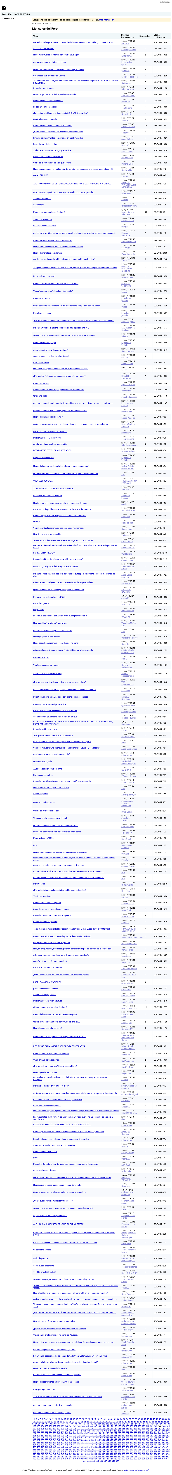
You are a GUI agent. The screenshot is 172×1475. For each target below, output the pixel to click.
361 (135, 1440)
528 (123, 1452)
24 (92, 1419)
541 (38, 1454)
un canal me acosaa (42, 1250)
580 (58, 1456)
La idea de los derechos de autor (47, 495)
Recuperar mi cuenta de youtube (47, 967)
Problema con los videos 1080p (47, 438)
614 (58, 1459)
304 (42, 1438)
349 (87, 1440)
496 (131, 1449)
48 (163, 1419)
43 (148, 1419)
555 (95, 1454)
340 (50, 1440)
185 (111, 1428)
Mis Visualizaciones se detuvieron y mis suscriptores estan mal (61, 616)
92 (156, 1421)
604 (155, 1456)
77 (111, 1421)
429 (135, 1445)
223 (127, 1431)
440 (42, 1447)
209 (70, 1431)
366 (155, 1440)
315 (87, 1438)
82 (126, 1421)
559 (111, 1454)
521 (95, 1452)
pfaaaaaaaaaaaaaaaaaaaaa (45, 988)
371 (38, 1442)
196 (155, 1428)
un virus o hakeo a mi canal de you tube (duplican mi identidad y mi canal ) (65, 1362)
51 (34, 1421)
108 (75, 1424)
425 (119, 1445)
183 (103, 1428)
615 (62, 1459)
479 (62, 1449)
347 (78, 1440)
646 (101, 1461)
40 (139, 1419)
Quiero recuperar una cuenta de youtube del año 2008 (56, 1022)
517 (78, 1452)
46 (157, 1419)
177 (78, 1428)
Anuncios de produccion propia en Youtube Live (54, 1145)
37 (130, 1419)
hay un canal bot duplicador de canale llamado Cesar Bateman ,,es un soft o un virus (70, 1356)
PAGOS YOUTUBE (41, 362)
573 (168, 1454)
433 (151, 1445)
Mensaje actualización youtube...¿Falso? (51, 1086)
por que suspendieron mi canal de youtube (51, 942)
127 (152, 1424)
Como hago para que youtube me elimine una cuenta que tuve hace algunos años (68, 1131)
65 (76, 1421)
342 (58, 1440)
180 (91, 1428)
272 (50, 1435)
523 (103, 1452)
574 (34, 1456)
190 (131, 1428)
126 (148, 1424)
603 (151, 1456)
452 (91, 1447)
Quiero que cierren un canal (45, 1072)
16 (68, 1419)
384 (91, 1442)
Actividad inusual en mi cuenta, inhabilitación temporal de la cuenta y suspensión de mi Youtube (75, 1093)
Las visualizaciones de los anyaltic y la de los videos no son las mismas (64, 689)
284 (99, 1435)
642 (85, 1461)
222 (123, 1431)
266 (163, 1433)
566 (139, 1454)
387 (103, 1442)
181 (95, 1428)
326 (131, 1438)
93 (159, 1421)
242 (66, 1433)
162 (155, 1426)
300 (163, 1435)
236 (42, 1433)
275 (62, 1435)
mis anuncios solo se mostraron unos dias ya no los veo (57, 1099)
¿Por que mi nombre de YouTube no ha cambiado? (55, 1066)
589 (95, 1456)
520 (91, 1452)
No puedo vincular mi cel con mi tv (48, 417)
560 (115, 1454)
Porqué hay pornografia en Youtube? (49, 212)
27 (100, 1419)
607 (168, 1456)
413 (70, 1445)
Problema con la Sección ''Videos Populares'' (52, 125)
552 (83, 1454)
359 (127, 1440)
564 (131, 1454)
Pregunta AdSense (41, 298)
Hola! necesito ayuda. (42, 761)
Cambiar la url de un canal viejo (46, 1060)
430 (139, 1445)
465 (143, 1447)
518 (83, 1452)
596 (123, 1456)
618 (74, 1459)
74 (102, 1421)
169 (46, 1428)
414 (74, 1445)
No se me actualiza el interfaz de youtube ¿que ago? (56, 55)
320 (107, 1438)
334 (163, 1438)
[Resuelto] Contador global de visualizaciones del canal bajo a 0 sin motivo (65, 1164)
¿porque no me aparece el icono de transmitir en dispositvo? (59, 1329)
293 (135, 1435)
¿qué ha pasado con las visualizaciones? (51, 356)
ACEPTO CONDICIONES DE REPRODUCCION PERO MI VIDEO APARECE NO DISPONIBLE (72, 184)
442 (50, 1447)
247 (87, 1433)
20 (80, 1419)
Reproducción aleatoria (43, 88)
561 (119, 1454)
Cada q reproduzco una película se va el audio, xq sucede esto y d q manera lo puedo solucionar (75, 1299)
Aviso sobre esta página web (136, 1470)
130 (164, 1424)
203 (46, 1431)
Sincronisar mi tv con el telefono (47, 673)
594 (115, 1456)
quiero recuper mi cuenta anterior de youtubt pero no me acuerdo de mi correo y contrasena (73, 403)
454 (99, 1447)
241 (62, 1433)
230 (155, 1431)
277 (70, 1435)
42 (145, 1419)
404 (34, 1445)
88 (144, 1421)
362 (139, 1440)
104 (59, 1424)
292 (131, 1435)
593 (111, 1456)
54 (43, 1421)
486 (91, 1449)
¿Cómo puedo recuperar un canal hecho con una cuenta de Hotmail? (63, 1208)
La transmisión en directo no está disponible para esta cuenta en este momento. (68, 871)
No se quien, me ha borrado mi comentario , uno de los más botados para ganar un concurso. (73, 1342)
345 (70, 1440)
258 (131, 1433)
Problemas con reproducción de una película (52, 240)
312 (74, 1438)
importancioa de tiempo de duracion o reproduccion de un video (61, 1139)
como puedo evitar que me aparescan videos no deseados (58, 865)
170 (50, 1428)
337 (38, 1440)
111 (87, 1424)
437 (168, 1445)
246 (83, 1433)
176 (74, 1428)
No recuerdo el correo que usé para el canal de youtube (57, 1185)
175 (70, 1428)
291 (127, 1435)
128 (156, 1424)
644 (93, 1461)
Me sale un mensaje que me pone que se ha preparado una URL (61, 328)
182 (99, 1428)
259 (135, 1433)
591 (103, 1456)
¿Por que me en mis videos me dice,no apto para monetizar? (59, 682)
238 (50, 1433)
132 (34, 1426)
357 (119, 1440)
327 (135, 1438)
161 (151, 1426)
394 (131, 1442)
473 (38, 1449)
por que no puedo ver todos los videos (49, 62)
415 (78, 1445)
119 (119, 1424)
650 (117, 1461)
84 (132, 1421)
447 (70, 1447)
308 (58, 1438)
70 (91, 1421)
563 (127, 1454)
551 (78, 1454)
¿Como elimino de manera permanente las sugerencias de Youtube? (63, 540)
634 (139, 1459)
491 (111, 1449)
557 (103, 1454)
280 (83, 1435)
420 (99, 1445)
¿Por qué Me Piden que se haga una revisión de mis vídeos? (59, 376)
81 (123, 1421)
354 (107, 1440)
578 (50, 1456)
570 (155, 1454)
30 (109, 1419)
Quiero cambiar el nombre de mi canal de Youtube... (55, 1335)
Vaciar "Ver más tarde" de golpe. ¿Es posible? (53, 291)
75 (105, 1421)
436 (163, 1445)
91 (153, 1421)
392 (123, 1442)
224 (131, 1431)
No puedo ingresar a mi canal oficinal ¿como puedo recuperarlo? (61, 466)
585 (78, 1456)
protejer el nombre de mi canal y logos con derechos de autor (60, 410)
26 (98, 1419)
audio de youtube (40, 1258)
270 (42, 1435)
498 (139, 1449)
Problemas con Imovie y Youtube (47, 1001)
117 (111, 1424)
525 (111, 1452)
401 (159, 1442)
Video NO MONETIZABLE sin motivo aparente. (53, 488)
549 (70, 1454)
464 (139, 1447)
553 (87, 1454)
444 (58, 1447)
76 (108, 1421)
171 (54, 1428)
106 (67, 1424)
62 (67, 1421)
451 (87, 1447)
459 (119, 1447)
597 (127, 1456)
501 (151, 1449)
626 (107, 1459)
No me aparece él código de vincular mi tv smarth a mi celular (60, 853)
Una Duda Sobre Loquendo (45, 119)
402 (163, 1442)
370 (34, 1442)
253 (111, 1433)
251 (103, 1433)
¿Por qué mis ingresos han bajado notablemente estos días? (59, 890)
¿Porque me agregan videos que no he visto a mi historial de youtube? (63, 1279)
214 (91, 1431)
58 (55, 1421)
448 (74, 1447)
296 (147, 1435)
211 (78, 1431)
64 (73, 1421)
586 (83, 1456)
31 (112, 1419)
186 (115, 1428)
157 (135, 1426)
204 (50, 1431)
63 (70, 1421)
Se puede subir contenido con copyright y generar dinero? (58, 559)
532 (139, 1452)
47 (160, 1419)
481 (70, 1449)
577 (46, 1456)
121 (127, 1424)
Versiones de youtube (42, 219)
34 (121, 1419)
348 (83, 1440)
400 (155, 1442)
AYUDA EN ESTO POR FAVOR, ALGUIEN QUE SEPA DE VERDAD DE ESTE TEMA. (67, 1396)
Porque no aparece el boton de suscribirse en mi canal (57, 832)
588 (91, 1456)
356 (115, 1440)
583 (70, 1456)
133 (38, 1426)
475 (46, 1449)
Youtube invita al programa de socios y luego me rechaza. (58, 528)
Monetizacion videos (42, 313)
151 (111, 1426)
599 (135, 1456)
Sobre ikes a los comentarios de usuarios (51, 909)
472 (34, 1449)
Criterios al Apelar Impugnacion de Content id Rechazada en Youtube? (63, 650)
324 (123, 1438)
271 (46, 1435)
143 (78, 1426)
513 (62, 1452)
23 (89, 1419)
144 (83, 1426)
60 (61, 1421)
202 (42, 1431)
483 (78, 1449)
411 (62, 1445)
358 (123, 1440)
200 (34, 1431)
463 (135, 1447)
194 (147, 1428)
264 (155, 1433)
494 (123, 1449)
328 (139, 1438)
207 (62, 1431)
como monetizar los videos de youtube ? (50, 350)
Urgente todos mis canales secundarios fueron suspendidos (59, 1192)
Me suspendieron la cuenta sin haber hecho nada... (55, 825)
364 (147, 1440)
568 (147, 1454)
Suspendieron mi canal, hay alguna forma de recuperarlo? (58, 389)
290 (123, 1435)
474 (42, 1449)
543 (46, 1454)
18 (74, 1419)
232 (163, 1431)
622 (91, 1459)
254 (115, 1433)
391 (119, 1442)
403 (168, 1442)
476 (50, 1449)
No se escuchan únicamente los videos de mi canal (55, 643)
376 (58, 1442)
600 (139, 1456)
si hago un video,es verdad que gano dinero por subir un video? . (61, 955)
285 (103, 1435)
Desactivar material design (45, 144)
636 (147, 1459)
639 (159, 1459)
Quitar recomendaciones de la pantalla (50, 1368)
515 (70, 1452)
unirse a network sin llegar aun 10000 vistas (52, 630)
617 (70, 1459)
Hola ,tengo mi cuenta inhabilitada (48, 534)
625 (103, 1459)
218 (107, 1431)
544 (50, 1454)
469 (159, 1447)
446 (66, 1447)
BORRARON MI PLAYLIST (44, 553)
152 (115, 1426)
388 (107, 1442)
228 (147, 1431)
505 (168, 1449)
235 (38, 1433)
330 (147, 1438)
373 (46, 1442)
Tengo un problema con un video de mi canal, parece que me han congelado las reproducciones (75, 268)
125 (144, 1424)
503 (159, 1449)
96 (168, 1421)
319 (103, 1438)
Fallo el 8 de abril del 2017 (44, 226)
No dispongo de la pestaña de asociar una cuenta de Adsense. (60, 503)
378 (66, 1442)
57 (52, 1421)
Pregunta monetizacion (43, 457)
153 (119, 1426)
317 (95, 1438)
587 (87, 1456)
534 (147, 1452)
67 (82, 1421)
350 (91, 1440)
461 (127, 1447)
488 (99, 1449)
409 (54, 1445)
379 (70, 1442)
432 (147, 1445)
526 (115, 1452)
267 (168, 1433)
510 (50, 1452)
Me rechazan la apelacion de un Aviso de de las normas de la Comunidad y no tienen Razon (73, 42)
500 (147, 1449)
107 (71, 1424)
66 (79, 1421)
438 (34, 1447)
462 (131, 1447)
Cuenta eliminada (41, 383)
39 (136, 1419)
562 (123, 1454)
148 (99, 1426)
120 (123, 1424)
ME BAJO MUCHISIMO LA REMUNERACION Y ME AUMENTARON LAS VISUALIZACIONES (72, 1177)
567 (143, 1454)
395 (135, 1442)
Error (35, 845)
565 (135, 1454)
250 (99, 1433)
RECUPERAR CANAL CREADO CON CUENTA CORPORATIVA (59, 1046)
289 (119, 1435)
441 (46, 1447)
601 (143, 1456)
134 (42, 1426)
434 (155, 1445)
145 (87, 1426)
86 (138, 1421)
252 (107, 1433)
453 (95, 1447)
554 (91, 1454)
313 (78, 1438)
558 (107, 1454)
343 (62, 1440)
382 (83, 1442)
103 (55, 1424)
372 (42, 1442)
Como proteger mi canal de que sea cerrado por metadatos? (59, 515)
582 (66, 1456)
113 (95, 1424)
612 (50, 1459)
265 (159, 1433)
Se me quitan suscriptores (44, 1170)
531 (135, 1452)
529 (127, 1452)
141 (70, 1426)
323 (119, 1438)
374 (50, 1442)
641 (168, 1459)
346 (74, 1440)
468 (155, 1447)
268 (34, 1435)
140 (66, 1426)
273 (54, 1435)
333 (159, 1438)
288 (115, 1435)
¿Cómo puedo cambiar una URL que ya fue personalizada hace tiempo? (64, 335)
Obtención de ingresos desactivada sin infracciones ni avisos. (60, 369)
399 (151, 1442)
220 (115, 1431)
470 (163, 1447)
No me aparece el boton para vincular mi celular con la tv (58, 247)
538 (163, 1452)
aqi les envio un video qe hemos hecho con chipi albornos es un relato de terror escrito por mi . (74, 233)
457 (111, 1447)
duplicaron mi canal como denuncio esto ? (51, 754)
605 (159, 1456)
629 (119, 1459)
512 (58, 1452)
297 (151, 1435)
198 (163, 1428)
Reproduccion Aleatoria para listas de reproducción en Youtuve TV (62, 781)
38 (133, 1419)
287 (111, 1435)
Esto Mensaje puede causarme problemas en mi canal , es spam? (62, 741)
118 (115, 1424)
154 (123, 1426)
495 (127, 1449)
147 (95, 1426)
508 (42, 1452)
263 (151, 1433)
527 (119, 1452)
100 (42, 1424)
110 (83, 1424)
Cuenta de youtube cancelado (46, 811)
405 (38, 1445)
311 (70, 1438)
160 (147, 1426)
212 (83, 1431)
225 (135, 1431)
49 (166, 1419)
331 (151, 1438)
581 (62, 1456)
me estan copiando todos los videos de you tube (54, 1350)
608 (34, 1459)
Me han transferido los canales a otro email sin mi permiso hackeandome (65, 473)
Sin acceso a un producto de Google (49, 76)
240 (58, 1433)
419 (95, 1445)
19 (77, 1419)
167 (38, 1428)
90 (150, 1421)
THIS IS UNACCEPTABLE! (44, 1272)
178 (83, 1428)
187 (119, 1428)
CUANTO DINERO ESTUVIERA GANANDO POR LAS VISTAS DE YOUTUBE (65, 1242)
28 (103, 1419)
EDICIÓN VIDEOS (41, 658)
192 (139, 1428)
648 (109, 1461)
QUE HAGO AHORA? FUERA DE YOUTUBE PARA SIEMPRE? (58, 1224)
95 (165, 1421)
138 (58, 1426)
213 (87, 1431)
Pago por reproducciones (44, 1389)
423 (111, 1445)
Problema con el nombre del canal (48, 100)
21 (83, 1419)
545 (54, 1454)
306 (50, 1438)
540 (34, 1454)
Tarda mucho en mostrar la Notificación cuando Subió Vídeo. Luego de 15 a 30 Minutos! (71, 929)
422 (107, 1445)
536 (155, 1452)
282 (91, 1435)
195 (151, 1428)
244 (74, 1433)
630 (123, 1459)
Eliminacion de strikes (43, 775)
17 (71, 1419)
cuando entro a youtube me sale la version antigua (55, 717)
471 (168, 1447)
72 (97, 1421)
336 (34, 1440)
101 (46, 1424)
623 (95, 1459)
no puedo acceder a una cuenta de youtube (52, 1412)
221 (119, 1431)
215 (95, 1431)
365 (151, 1440)
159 (143, 1426)
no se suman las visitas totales (47, 1106)
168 (42, 1428)
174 (66, 1428)
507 (38, 1452)
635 (143, 1459)
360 (131, 1440)
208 (66, 1431)
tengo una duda (40, 396)
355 (111, 1440)
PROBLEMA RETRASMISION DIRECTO (50, 431)
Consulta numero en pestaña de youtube (51, 1053)
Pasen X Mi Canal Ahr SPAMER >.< (48, 156)
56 (49, 1421)
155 (127, 1426)
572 (163, 1454)
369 (168, 1440)
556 (99, 1454)
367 (159, 1440)
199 (168, 1428)
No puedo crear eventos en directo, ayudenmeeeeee (56, 1382)
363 (143, 1440)
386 (99, 1442)
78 (114, 1421)
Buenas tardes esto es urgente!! (47, 902)
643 (89, 1461)
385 (95, 1442)
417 (87, 1445)
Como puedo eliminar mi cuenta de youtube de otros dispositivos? (62, 936)
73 (100, 1421)
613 (54, 1459)
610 (42, 1459)
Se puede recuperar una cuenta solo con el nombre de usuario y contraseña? (66, 748)
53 (40, 1421)
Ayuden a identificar (42, 198)
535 (151, 1452)
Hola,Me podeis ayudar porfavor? (47, 1028)
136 (50, 1426)
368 (163, 1440)
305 (46, 1438)
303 (38, 1438)
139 (62, 1426)
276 (66, 1435)
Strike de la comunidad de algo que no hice (52, 150)
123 (135, 1424)
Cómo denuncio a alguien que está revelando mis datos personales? (63, 582)
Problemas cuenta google (44, 342)
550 (74, 1454)
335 (168, 1438)
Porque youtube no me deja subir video (50, 704)
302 (34, 1438)
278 (74, 1435)
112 (91, 1424)
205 (54, 1431)
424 (115, 1445)
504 (163, 1449)
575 (38, 1456)
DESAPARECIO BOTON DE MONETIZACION (52, 450)
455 (103, 1447)
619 (78, 1459)
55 (46, 1421)
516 (74, 1452)
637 (151, 1459)
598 (131, 1456)
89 (147, 1421)
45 (154, 1419)
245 (78, 1433)
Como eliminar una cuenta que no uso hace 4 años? (55, 283)
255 (119, 1433)
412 (66, 1445)
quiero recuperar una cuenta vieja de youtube (53, 1405)
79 (117, 1421)
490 (107, 1449)
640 (163, 1459)
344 (66, 1440)
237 (46, 1433)
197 (159, 1428)
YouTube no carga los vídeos (46, 665)
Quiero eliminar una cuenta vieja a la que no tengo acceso (58, 589)
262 (147, 1433)
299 (159, 1435)
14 (62, 1419)
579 (54, 1456)
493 (119, 1449)
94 (162, 1421)
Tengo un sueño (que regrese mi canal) (50, 818)
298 (155, 1435)
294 (139, 1435)
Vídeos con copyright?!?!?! (44, 994)
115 (103, 1424)
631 (127, 1459)
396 (139, 1442)
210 (74, 1431)
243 (70, 1433)
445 (62, 1447)
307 (54, 1438)
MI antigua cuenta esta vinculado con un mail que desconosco (60, 697)
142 (74, 1426)
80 (120, 1421)
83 (129, 1421)
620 (83, 1459)
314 (83, 1438)
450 (83, 1447)
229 (151, 1431)
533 (143, 1452)
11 (53, 1419)
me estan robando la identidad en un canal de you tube (57, 1374)
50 (168, 1419)
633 (135, 1459)
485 (87, 1449)
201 (38, 1431)
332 (155, 1438)
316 (91, 1438)
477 (54, 1449)
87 (141, 1421)
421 (103, 1445)
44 (151, 1419)
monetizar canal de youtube (45, 921)
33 (118, 1419)
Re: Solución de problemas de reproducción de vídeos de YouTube (62, 509)
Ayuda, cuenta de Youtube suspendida (50, 444)
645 (97, 1461)
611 (46, 1459)
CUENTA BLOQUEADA (42, 481)
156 (131, 1426)
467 (151, 1447)
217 (103, 1431)
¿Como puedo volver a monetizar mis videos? (53, 1201)
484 (83, 1449)
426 (123, 1445)
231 (159, 1431)
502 (155, 1449)
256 (123, 1433)
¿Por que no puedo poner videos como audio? (53, 735)
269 (38, 1435)
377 (62, 1442)
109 (79, 1424)
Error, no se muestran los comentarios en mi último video (58, 138)
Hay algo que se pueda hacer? (46, 637)
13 (59, 1419)
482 (74, 1449)
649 (113, 1461)
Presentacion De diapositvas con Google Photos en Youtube (59, 1036)
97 (33, 1424)
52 (37, 1421)
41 (142, 1419)
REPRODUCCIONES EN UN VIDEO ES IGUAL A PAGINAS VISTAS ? (62, 1124)
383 (87, 1442)
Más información (106, 20)
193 (143, 1428)
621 (87, 1459)
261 (143, 1433)
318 (99, 1438)
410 (58, 1445)
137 (54, 1426)
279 (78, 1435)
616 (66, 1459)
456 (107, 1447)
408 (50, 1445)
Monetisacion (39, 884)
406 (42, 1445)
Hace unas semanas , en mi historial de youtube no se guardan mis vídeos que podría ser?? (73, 169)
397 (143, 1442)
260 (139, 1433)
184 (107, 1428)
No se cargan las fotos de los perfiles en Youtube (54, 94)
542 (42, 1454)
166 (34, 1428)
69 (88, 1421)
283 (95, 1435)
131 (168, 1424)
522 (99, 1452)
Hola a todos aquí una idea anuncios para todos (54, 1321)
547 (62, 1454)
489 (103, 1449)
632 (131, 1459)
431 (143, 1445)
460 (123, 1447)
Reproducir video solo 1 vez (45, 729)
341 (54, 1440)
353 (103, 1440)
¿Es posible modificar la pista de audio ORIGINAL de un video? (60, 113)
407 (46, 1445)
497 (135, 1449)
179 (87, 1428)
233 (168, 1431)
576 (42, 1456)
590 (99, 1456)
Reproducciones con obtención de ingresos (52, 915)
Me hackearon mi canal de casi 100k (49, 597)
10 (50, 1419)
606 (163, 1456)
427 (127, 1445)
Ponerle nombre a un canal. (45, 1151)
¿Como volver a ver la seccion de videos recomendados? (58, 132)
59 (58, 1421)
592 (107, 1456)
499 (143, 1449)
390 (115, 1442)
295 (143, 1435)
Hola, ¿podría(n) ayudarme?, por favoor (50, 623)
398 (147, 1442)
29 (106, 1419)
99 (39, 1424)
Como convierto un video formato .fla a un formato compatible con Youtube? (66, 306)
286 (107, 1435)
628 (115, 1459)
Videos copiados (40, 794)
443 (54, 1447)
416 (83, 1445)
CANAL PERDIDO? (41, 175)
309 (62, 1438)
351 (95, 1440)
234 (34, 1433)
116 (107, 1424)
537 (159, 1452)
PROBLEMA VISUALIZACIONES (47, 982)
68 (85, 1421)
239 (54, 1433)
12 (56, 1419)
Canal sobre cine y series (44, 802)
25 (95, 1419)
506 (34, 1452)
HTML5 (36, 522)
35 (124, 1419)
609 (38, 1459)
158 (139, 1426)
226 (139, 1431)
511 (54, 1452)
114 (99, 1424)
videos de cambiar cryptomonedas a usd (51, 787)
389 (111, 1442)
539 (168, 1452)
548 (66, 1454)
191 (135, 1428)
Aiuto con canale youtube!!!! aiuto (47, 769)
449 (78, 1447)
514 (66, 1452)
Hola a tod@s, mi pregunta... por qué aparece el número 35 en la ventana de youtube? (70, 1293)
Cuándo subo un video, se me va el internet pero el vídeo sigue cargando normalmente (70, 424)
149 (103, 1426)
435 (159, 1445)
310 (66, 1438)
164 (163, 1426)
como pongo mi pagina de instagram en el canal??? (55, 566)
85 (135, 1421)
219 (111, 1431)
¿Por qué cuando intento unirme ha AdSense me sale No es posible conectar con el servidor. (73, 320)
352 (99, 1440)
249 (95, 1433)
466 (147, 1447)
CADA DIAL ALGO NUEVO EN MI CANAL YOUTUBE (55, 710)
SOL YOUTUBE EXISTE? (43, 48)
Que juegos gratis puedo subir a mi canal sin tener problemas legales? (64, 259)
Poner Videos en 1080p (43, 838)
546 (58, 1454)
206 (58, 1431)
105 (63, 1424)
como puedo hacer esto (43, 1266)
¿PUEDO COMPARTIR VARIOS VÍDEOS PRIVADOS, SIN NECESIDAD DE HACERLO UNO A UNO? (74, 1313)
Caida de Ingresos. (41, 603)
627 (111, 1459)
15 (65, 1419)
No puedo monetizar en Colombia (47, 253)
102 (50, 1424)
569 (151, 1454)
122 (131, 1424)
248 (91, 1433)
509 (46, 1452)
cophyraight (38, 205)
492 (115, 1449)
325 (127, 1438)
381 (78, 1442)
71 (94, 1421)
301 (168, 1435)
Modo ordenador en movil (44, 276)
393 (127, 1442)
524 (107, 1452)
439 (38, 1447)
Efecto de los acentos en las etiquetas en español (55, 1014)
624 (99, 1459)
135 (46, 1426)
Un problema (38, 609)
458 (115, 1447)
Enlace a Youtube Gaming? (45, 107)
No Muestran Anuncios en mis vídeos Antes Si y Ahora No (58, 69)
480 (66, 1449)
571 (159, 1454)
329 (143, 1438)
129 (160, 1424)
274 (58, 1435)
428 (131, 1445)
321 (111, 1438)
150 (107, 1426)
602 (147, 1456)
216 (99, 1431)
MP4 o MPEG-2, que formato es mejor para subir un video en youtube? (63, 192)
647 (105, 1461)
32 (115, 1419)
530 (131, 1452)
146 (91, 1426)
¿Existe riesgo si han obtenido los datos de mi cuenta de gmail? (61, 975)
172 (58, 1428)
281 (87, 1435)
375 (54, 1442)
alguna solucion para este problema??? (50, 1215)
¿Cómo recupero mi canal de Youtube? (50, 1007)
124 (139, 1424)
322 (115, 1438)
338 (42, 1440)
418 (91, 1445)
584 (74, 1456)
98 (36, 1424)
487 (95, 1449)
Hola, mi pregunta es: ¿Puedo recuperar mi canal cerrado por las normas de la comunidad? (72, 949)
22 (86, 1419)
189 (127, 1428)
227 (143, 1431)
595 (119, 1456)
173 (62, 1428)
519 (87, 1452)
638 (155, 1459)
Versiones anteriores (42, 896)
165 (168, 1426)
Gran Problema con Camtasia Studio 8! (50, 961)
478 (58, 1449)
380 (74, 1442)
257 (127, 1433)
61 (64, 1421)
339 (46, 1440)
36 (127, 1419)
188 (123, 1428)
